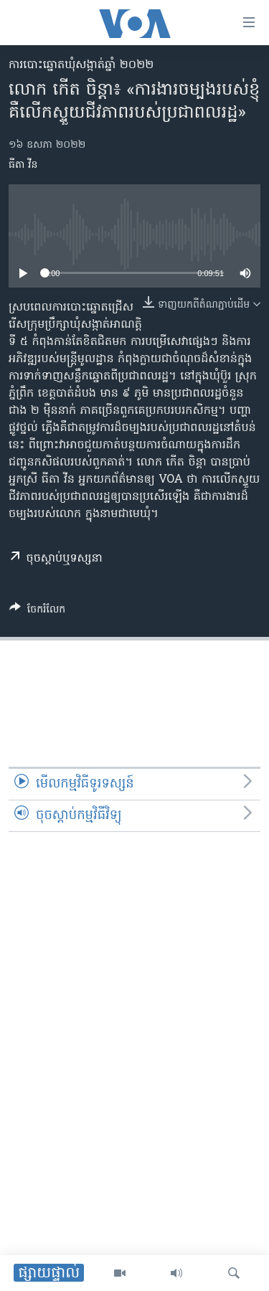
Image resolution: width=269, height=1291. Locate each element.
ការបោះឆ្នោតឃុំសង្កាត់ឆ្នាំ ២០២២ (81, 65)
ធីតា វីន (23, 165)
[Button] (37, 611)
